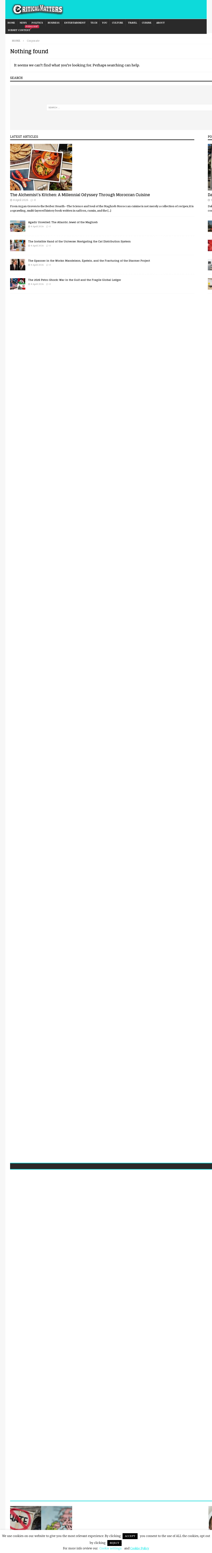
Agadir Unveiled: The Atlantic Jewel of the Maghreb (63, 222)
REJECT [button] (114, 1543)
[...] (109, 210)
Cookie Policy (139, 1548)
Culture (117, 22)
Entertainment (75, 22)
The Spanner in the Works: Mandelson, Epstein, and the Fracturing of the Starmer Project (89, 260)
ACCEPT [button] (130, 1536)
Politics (37, 22)
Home (11, 22)
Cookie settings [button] (111, 1548)
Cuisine (146, 22)
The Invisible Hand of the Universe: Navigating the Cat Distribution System (79, 241)
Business (54, 22)
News (23, 22)
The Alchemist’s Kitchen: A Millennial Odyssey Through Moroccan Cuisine (80, 194)
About (160, 22)
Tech (93, 22)
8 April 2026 (20, 200)
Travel (132, 22)
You (104, 22)
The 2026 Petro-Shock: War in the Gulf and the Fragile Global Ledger (74, 279)
